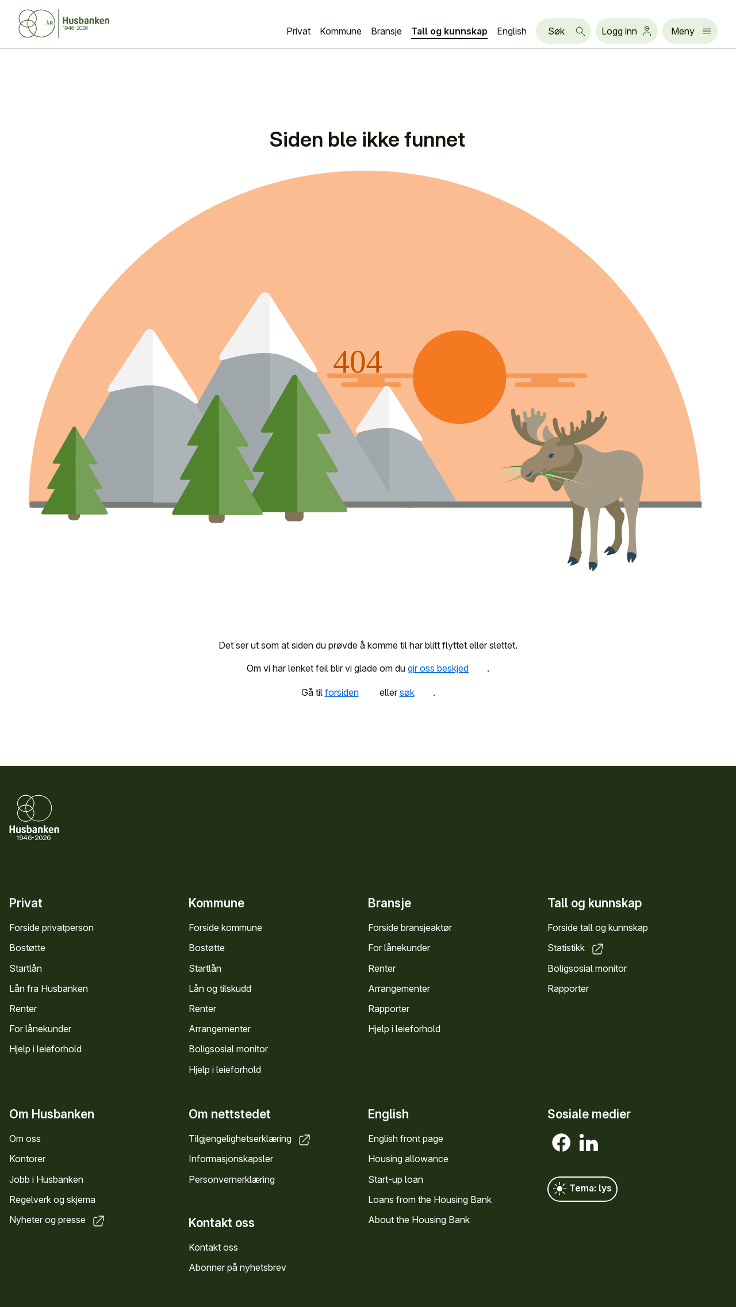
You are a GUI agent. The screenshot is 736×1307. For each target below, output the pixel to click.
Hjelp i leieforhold (45, 1049)
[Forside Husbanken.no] (78, 23)
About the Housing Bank (419, 1219)
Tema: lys (582, 1190)
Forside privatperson (51, 927)
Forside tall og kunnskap (597, 927)
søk (416, 692)
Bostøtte (27, 947)
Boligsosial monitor (228, 1049)
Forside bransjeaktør (410, 927)
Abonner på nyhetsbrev (237, 1268)
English (512, 31)
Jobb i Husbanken (46, 1179)
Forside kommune (225, 927)
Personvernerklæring (232, 1179)
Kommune (341, 31)
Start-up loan (395, 1179)
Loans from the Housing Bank (430, 1199)
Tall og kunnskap (449, 31)
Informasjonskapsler (231, 1159)
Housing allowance (408, 1159)
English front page (405, 1139)
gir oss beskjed (447, 668)
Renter (23, 1008)
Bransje (386, 31)
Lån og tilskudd (220, 988)
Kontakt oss (213, 1247)
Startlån (25, 967)
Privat (298, 31)
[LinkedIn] (589, 1143)
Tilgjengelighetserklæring (250, 1139)
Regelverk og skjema (52, 1199)
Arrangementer (220, 1028)
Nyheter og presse (57, 1219)
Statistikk (576, 947)
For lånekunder (40, 1028)
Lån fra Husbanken (48, 988)
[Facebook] (561, 1143)
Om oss (25, 1139)
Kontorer (27, 1159)
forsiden (351, 692)
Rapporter (388, 1008)
